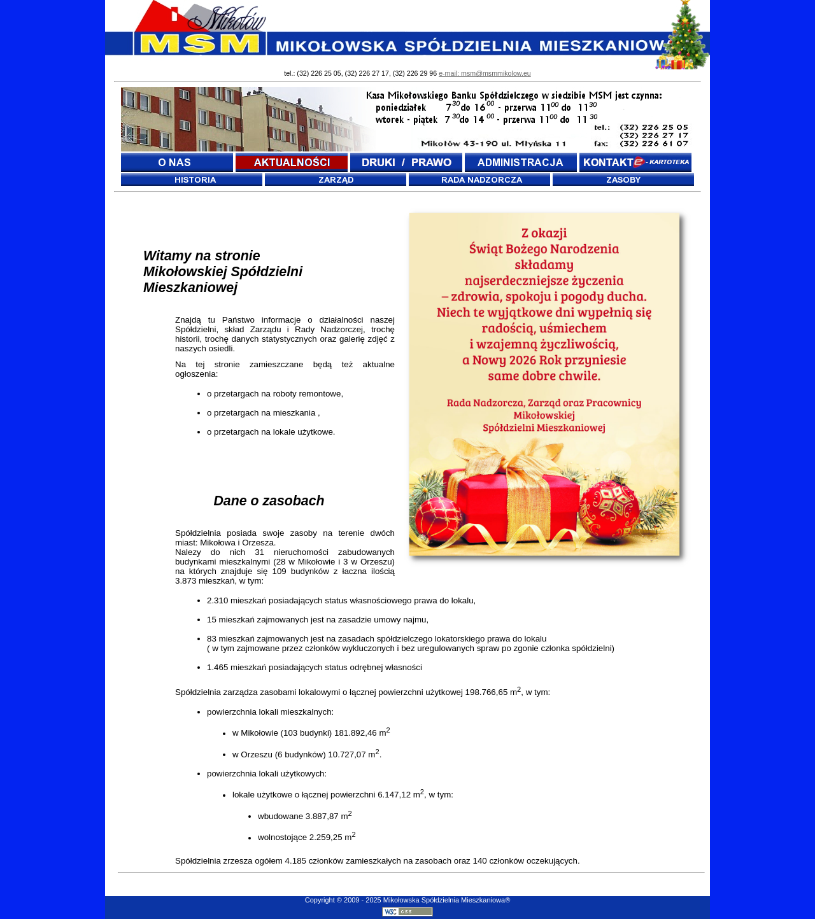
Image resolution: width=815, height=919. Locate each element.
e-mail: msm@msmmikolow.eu (485, 73)
